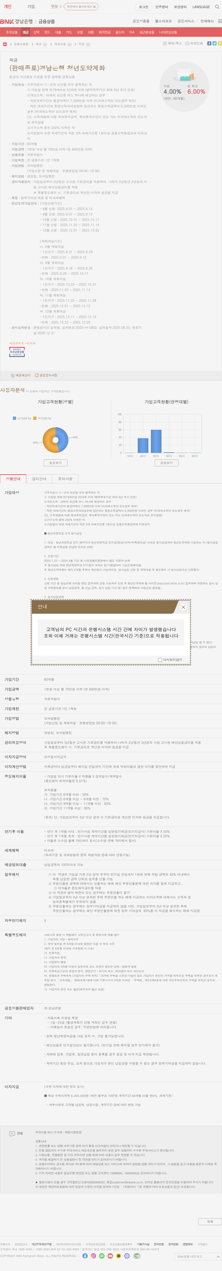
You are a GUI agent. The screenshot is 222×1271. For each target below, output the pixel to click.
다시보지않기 (172, 663)
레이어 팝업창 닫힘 (183, 610)
